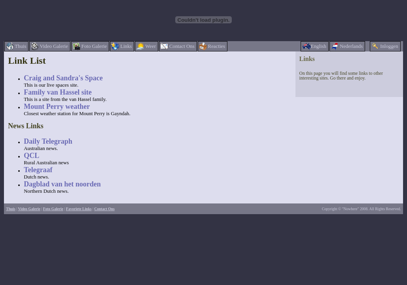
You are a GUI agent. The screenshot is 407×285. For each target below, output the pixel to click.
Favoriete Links (79, 209)
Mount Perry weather (57, 106)
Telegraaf (38, 170)
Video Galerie (29, 209)
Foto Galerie (53, 209)
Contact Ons (104, 209)
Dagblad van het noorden (62, 184)
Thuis (10, 209)
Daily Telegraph (48, 141)
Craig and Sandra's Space (63, 78)
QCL (31, 156)
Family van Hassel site (58, 92)
